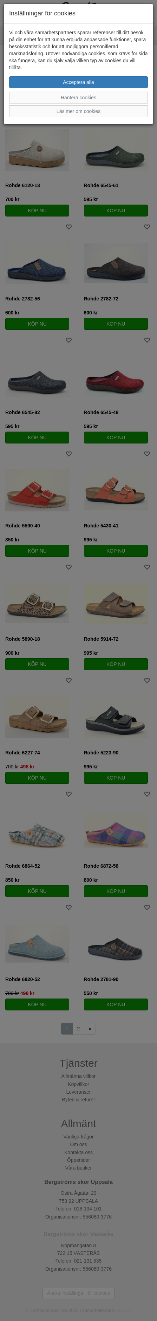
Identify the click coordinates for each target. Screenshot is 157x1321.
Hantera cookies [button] (78, 97)
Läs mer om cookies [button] (78, 111)
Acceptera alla (78, 82)
